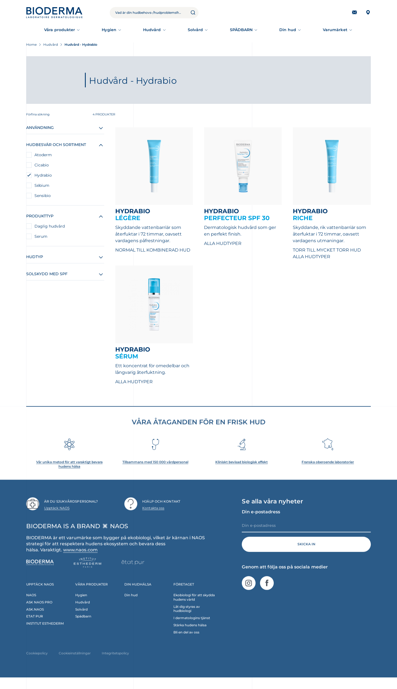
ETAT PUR (34, 625)
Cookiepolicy (37, 662)
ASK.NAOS (35, 618)
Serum (40, 236)
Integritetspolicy (115, 662)
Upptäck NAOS (56, 517)
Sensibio (42, 195)
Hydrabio (43, 175)
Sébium (41, 185)
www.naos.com (80, 558)
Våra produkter (59, 29)
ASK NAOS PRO (39, 611)
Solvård (195, 29)
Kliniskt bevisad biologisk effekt (241, 471)
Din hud (287, 29)
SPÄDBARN (241, 29)
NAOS (31, 604)
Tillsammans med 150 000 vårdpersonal (155, 471)
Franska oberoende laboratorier (328, 471)
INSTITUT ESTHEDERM (45, 633)
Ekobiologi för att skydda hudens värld (194, 606)
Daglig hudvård (49, 226)
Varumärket (335, 29)
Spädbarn (83, 625)
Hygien (109, 29)
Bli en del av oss (186, 641)
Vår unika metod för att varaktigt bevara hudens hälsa (69, 473)
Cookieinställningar (75, 662)
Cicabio (41, 165)
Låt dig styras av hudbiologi (186, 618)
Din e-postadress (261, 520)
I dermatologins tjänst (191, 627)
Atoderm (43, 154)
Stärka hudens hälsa (189, 634)
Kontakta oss (153, 517)
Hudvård (152, 29)
